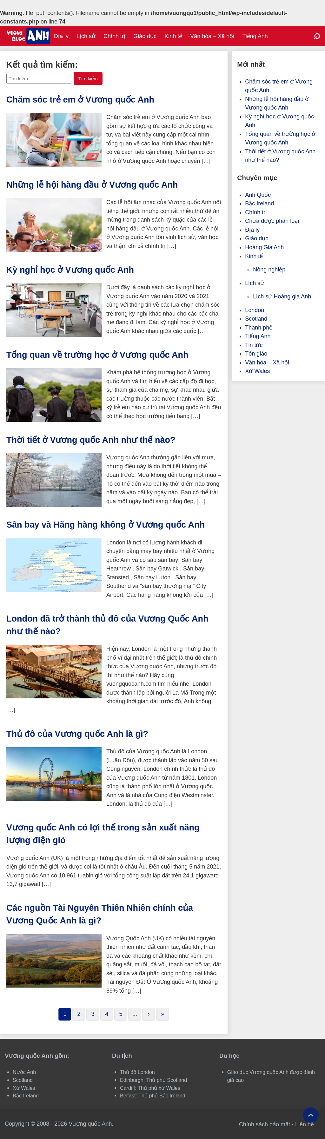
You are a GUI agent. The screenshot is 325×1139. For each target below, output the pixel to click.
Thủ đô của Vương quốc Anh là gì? (77, 734)
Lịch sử (86, 36)
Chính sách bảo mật (264, 1124)
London (254, 310)
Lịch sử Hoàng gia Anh (282, 296)
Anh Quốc (258, 195)
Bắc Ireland (259, 203)
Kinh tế (173, 36)
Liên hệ (304, 1124)
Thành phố (259, 327)
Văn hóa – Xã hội (212, 36)
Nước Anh (24, 1072)
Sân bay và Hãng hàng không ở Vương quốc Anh (105, 525)
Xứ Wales (257, 371)
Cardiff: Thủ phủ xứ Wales (150, 1088)
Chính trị (114, 36)
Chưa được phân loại (272, 221)
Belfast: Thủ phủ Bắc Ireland (152, 1095)
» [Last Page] (162, 1014)
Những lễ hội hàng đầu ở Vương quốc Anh (92, 185)
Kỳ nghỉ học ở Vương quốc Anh (70, 270)
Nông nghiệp (269, 269)
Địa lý (61, 36)
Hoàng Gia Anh (264, 247)
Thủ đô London (137, 1072)
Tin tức (253, 345)
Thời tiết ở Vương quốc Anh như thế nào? (90, 440)
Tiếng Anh (255, 36)
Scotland (256, 319)
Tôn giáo (256, 353)
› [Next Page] (148, 1014)
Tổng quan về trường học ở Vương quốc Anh (97, 355)
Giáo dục (144, 36)
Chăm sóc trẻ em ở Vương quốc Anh (80, 99)
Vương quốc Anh (90, 1124)
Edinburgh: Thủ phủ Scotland (153, 1080)
